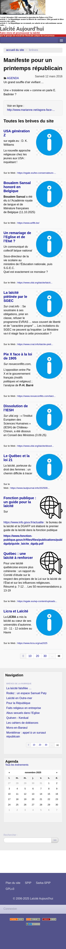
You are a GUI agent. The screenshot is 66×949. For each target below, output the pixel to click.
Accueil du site (15, 49)
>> (55, 840)
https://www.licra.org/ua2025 (32, 643)
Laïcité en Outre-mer (19, 698)
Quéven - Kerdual (17, 717)
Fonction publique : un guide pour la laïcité (20, 502)
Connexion (10, 908)
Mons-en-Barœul (16, 727)
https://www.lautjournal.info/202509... (29, 488)
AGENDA (13, 78)
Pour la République (18, 703)
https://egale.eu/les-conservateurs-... (36, 173)
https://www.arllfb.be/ (28, 223)
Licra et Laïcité (16, 611)
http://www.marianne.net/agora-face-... (31, 109)
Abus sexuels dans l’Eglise (23, 712)
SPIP (28, 882)
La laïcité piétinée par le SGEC (15, 297)
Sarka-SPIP (43, 882)
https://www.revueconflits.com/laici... (36, 396)
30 (45, 656)
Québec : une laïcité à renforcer (18, 556)
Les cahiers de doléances (22, 722)
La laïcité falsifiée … (19, 688)
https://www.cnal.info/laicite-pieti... (35, 344)
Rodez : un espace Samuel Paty (26, 693)
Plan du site (13, 882)
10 (30, 656)
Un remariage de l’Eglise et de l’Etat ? (17, 237)
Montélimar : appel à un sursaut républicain (26, 734)
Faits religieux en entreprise (23, 707)
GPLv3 (10, 888)
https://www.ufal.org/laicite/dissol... (35, 446)
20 (37, 656)
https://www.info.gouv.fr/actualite (24, 522)
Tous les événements (17, 764)
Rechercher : (11, 834)
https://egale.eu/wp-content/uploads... (37, 601)
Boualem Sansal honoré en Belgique (17, 187)
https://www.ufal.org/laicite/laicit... (34, 282)
